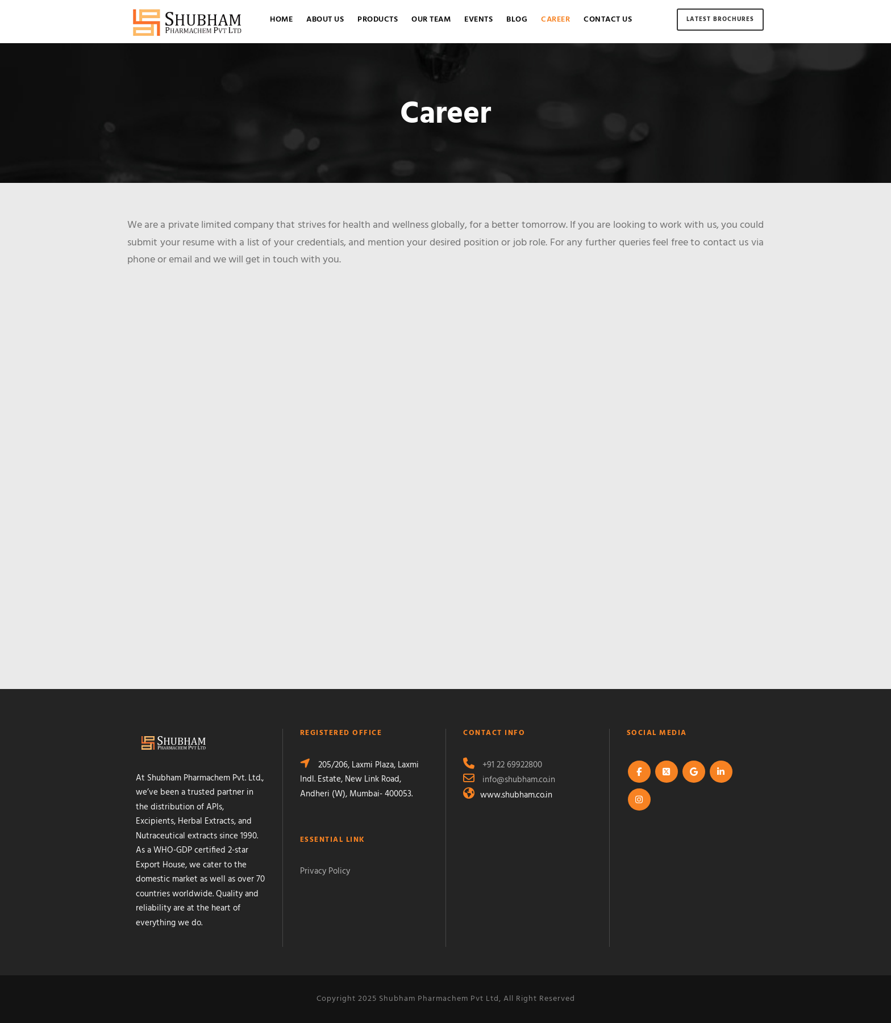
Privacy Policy (325, 871)
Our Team (431, 19)
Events (478, 19)
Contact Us (608, 19)
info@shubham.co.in (518, 780)
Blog (516, 19)
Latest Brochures (720, 19)
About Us (325, 19)
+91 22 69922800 (512, 765)
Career (555, 19)
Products (377, 19)
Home (281, 19)
